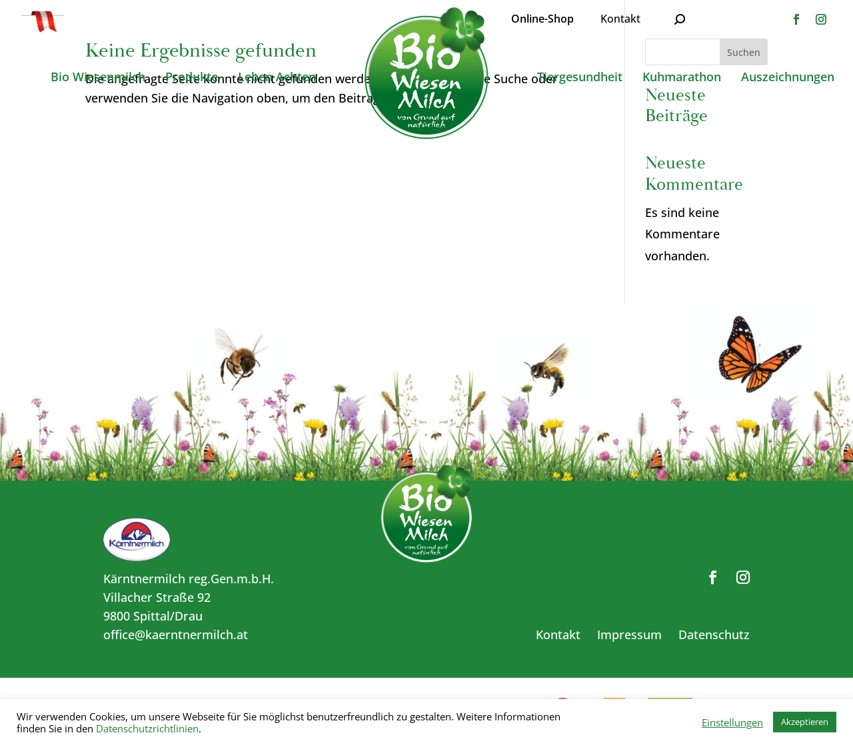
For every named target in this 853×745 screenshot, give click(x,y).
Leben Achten (277, 78)
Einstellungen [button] (732, 722)
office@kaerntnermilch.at (175, 634)
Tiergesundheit (579, 78)
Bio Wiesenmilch (98, 78)
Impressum (629, 634)
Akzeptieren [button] (804, 722)
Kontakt (620, 18)
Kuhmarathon (681, 78)
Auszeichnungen (787, 78)
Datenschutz (714, 634)
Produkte (191, 78)
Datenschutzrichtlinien (147, 728)
